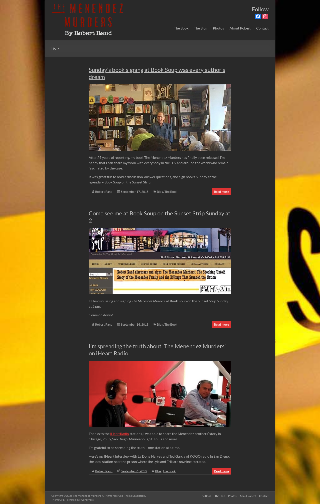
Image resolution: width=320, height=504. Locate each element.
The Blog (200, 28)
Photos (218, 28)
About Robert (240, 28)
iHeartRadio (119, 433)
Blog (160, 191)
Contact (262, 28)
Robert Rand (103, 191)
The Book (181, 28)
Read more (221, 191)
